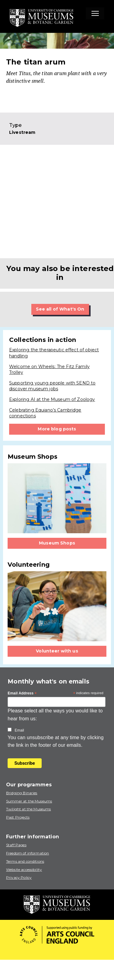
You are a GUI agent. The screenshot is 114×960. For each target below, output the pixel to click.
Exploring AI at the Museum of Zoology (52, 399)
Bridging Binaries (21, 793)
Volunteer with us (57, 651)
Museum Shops (57, 543)
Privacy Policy (19, 877)
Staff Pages (16, 845)
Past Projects (17, 817)
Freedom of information (27, 853)
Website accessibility (24, 869)
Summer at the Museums (29, 801)
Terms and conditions (25, 861)
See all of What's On (60, 309)
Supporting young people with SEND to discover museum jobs (52, 386)
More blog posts (57, 429)
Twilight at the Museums (28, 809)
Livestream (22, 132)
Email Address (22, 693)
